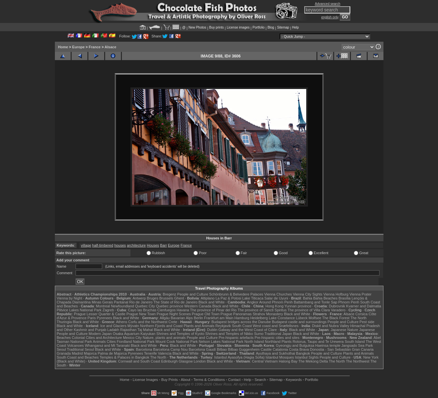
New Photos (197, 27)
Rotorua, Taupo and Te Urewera (318, 341)
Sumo (259, 334)
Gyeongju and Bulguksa (295, 345)
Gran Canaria (363, 349)
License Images (145, 380)
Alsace (110, 47)
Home (63, 47)
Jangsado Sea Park (357, 345)
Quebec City (145, 306)
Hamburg (241, 318)
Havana (183, 310)
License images (238, 27)
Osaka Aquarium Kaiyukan (134, 334)
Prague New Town (141, 314)
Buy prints (216, 27)
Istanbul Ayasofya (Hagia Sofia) (239, 357)
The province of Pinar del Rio (213, 310)
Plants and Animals (199, 326)
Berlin (198, 318)
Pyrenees (104, 318)
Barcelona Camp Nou (170, 349)
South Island (355, 341)
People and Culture (192, 294)
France (95, 47)
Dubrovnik (337, 306)
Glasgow (186, 361)
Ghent (179, 298)
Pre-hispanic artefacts (236, 338)
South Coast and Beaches (78, 357)
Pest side (366, 322)
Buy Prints (169, 380)
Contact (234, 380)
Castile (266, 349)
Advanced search (327, 4)
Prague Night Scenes (174, 314)
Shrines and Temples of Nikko (229, 334)
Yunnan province (298, 306)
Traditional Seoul (80, 349)
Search (260, 380)
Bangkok (303, 353)
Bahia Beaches (325, 298)
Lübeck (301, 318)
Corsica (361, 314)
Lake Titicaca (252, 298)
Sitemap (283, 27)
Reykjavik (223, 326)
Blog (270, 27)
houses (120, 245)
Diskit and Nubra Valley (331, 326)
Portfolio (258, 27)
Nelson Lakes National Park (221, 341)
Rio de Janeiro (140, 302)
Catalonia (280, 349)
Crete (173, 322)
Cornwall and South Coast (139, 361)
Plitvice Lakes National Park (79, 310)
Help (295, 27)
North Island (254, 341)
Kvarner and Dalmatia (363, 306)
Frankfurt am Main (218, 318)
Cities (111, 341)
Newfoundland (122, 306)
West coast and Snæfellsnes (275, 326)
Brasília (344, 298)
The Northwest (358, 361)
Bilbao (222, 349)
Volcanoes (75, 345)
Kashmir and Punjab (90, 330)
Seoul (61, 349)
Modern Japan (100, 334)
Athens (121, 322)
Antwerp (139, 298)
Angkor (252, 302)
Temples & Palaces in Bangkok (124, 357)
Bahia (307, 298)
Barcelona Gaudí (202, 349)
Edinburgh (169, 361)
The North (358, 318)
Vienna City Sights (307, 294)
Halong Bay (288, 361)
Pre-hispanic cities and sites (277, 338)
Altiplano (208, 298)
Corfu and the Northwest (147, 322)
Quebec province (169, 306)
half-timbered (102, 245)
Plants (287, 341)
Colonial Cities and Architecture (97, 338)
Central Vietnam (265, 361)
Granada (64, 353)
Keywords (294, 380)
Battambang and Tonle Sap (315, 302)
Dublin (212, 330)
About (185, 380)
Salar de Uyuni (276, 298)
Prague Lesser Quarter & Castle (100, 314)
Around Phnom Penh (276, 302)
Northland (273, 341)
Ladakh (113, 330)
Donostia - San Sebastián (330, 349)
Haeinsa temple (327, 345)
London (200, 361)
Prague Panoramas (236, 314)
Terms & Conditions (209, 380)
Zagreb (108, 310)
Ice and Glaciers (113, 326)
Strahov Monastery (268, 314)
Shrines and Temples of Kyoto (180, 334)
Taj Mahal (145, 330)
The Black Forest (335, 318)
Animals (99, 341)
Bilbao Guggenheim (244, 349)
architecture (136, 245)
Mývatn (133, 326)
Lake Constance (282, 318)
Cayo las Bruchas (142, 310)
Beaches (64, 338)
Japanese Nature (344, 330)
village (86, 245)
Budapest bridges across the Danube (241, 322)
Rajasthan (128, 330)
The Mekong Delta (313, 361)
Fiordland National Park (135, 341)
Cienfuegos (166, 310)
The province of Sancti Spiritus (262, 310)
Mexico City (132, 338)
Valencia (165, 353)
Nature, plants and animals (164, 338)
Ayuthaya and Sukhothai (275, 353)
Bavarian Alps (182, 318)
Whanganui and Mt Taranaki (107, 345)
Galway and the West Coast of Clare (248, 330)
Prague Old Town (205, 314)
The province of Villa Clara (309, 310)
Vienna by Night (69, 298)
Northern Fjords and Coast (161, 326)
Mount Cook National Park (176, 341)
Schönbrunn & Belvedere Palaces (236, 294)
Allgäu (165, 318)
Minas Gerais (102, 302)
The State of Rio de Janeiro (175, 302)
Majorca (90, 353)
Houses (153, 245)
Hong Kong (274, 306)
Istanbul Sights (307, 357)
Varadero (338, 310)
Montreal (103, 306)
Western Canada (197, 306)
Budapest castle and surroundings (299, 322)
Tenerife (150, 353)
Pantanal (121, 302)
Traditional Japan (278, 334)
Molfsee (315, 318)
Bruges (152, 298)
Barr (163, 245)
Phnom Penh (348, 302)
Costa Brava (299, 349)
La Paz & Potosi (228, 298)
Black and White (211, 302)
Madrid (77, 353)
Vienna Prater (360, 294)
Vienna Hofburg (335, 294)
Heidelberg (259, 318)
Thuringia (64, 322)
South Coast (242, 326)
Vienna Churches (278, 294)
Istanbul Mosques (279, 357)
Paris (91, 318)
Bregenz (169, 294)
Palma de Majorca (112, 353)
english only (330, 17)
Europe (78, 47)
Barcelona (144, 349)
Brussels (166, 298)
